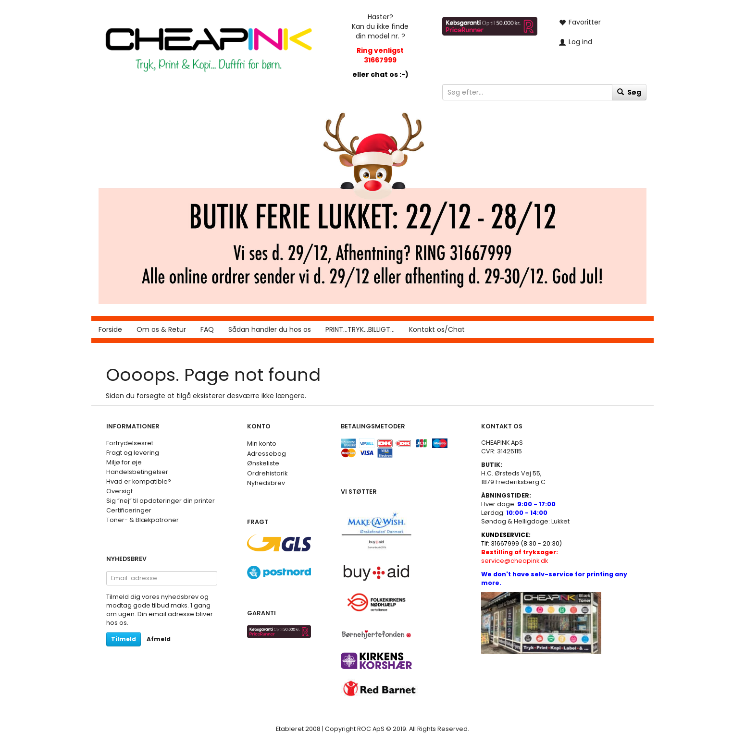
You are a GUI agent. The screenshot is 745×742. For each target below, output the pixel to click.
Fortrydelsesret (129, 443)
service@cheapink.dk (519, 556)
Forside (110, 329)
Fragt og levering (132, 453)
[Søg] (629, 92)
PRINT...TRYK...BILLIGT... (360, 329)
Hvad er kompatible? (138, 481)
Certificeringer (128, 510)
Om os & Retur (161, 329)
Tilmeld (123, 639)
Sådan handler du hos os (269, 329)
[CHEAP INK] (209, 45)
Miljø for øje (124, 462)
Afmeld (159, 639)
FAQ (207, 329)
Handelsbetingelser (137, 472)
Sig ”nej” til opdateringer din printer (160, 501)
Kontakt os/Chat (437, 329)
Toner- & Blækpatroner (142, 520)
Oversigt (119, 491)
